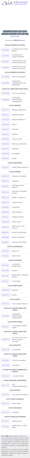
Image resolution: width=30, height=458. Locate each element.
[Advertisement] (15, 18)
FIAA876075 (5, 149)
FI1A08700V (5, 56)
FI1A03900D (5, 50)
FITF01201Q (5, 412)
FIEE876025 (5, 207)
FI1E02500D (5, 77)
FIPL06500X (5, 316)
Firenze (22, 40)
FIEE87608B (5, 237)
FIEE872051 (5, 186)
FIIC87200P (5, 251)
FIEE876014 (5, 202)
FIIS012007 (5, 265)
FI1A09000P (5, 67)
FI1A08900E (5, 62)
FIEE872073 (5, 197)
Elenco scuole (15, 36)
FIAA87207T (5, 129)
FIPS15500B (5, 365)
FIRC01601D (5, 376)
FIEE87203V (5, 181)
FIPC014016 (5, 304)
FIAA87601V (5, 134)
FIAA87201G (5, 110)
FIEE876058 (5, 222)
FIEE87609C (5, 242)
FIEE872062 (5, 192)
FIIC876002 (5, 256)
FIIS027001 (5, 281)
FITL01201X (5, 421)
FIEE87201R (5, 176)
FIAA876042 (5, 139)
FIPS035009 (5, 360)
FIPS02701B (5, 350)
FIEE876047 (5, 217)
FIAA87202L (5, 115)
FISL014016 (5, 395)
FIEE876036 (5, 212)
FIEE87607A (5, 232)
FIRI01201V (5, 385)
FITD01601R (5, 403)
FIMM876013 (6, 295)
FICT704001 (5, 167)
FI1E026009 (5, 83)
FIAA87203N (5, 120)
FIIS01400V (5, 270)
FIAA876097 (5, 158)
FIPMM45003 (6, 339)
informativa (22, 436)
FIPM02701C (5, 327)
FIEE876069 (5, 227)
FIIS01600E (5, 276)
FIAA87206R (5, 124)
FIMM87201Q (6, 290)
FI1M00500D (5, 93)
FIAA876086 (5, 154)
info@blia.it (11, 440)
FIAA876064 (5, 144)
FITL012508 (5, 426)
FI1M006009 (5, 100)
